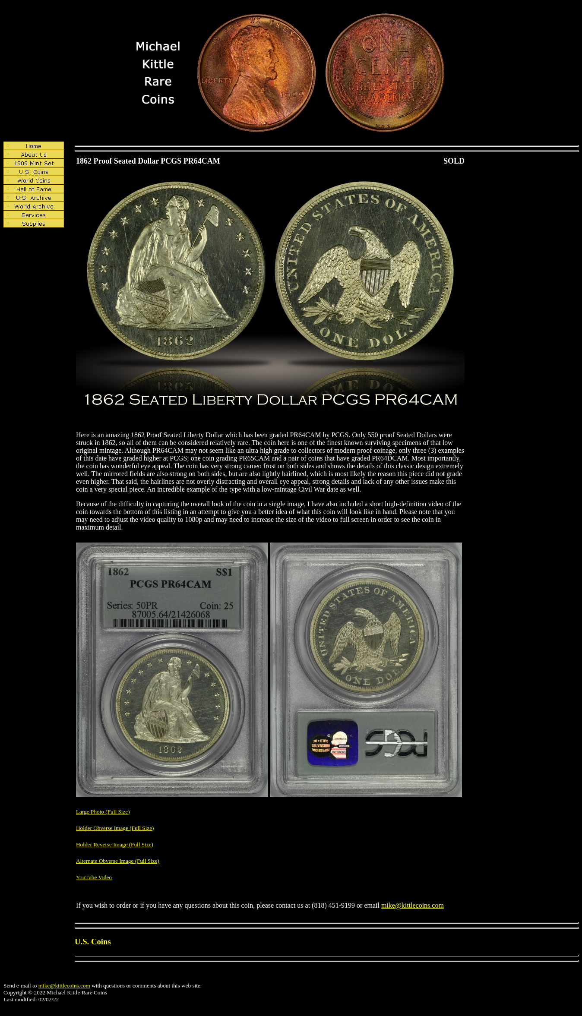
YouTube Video (94, 877)
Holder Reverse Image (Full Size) (114, 844)
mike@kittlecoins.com (412, 905)
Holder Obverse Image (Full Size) (115, 828)
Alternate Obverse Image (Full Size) (117, 861)
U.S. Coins (93, 941)
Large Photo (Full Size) (103, 811)
